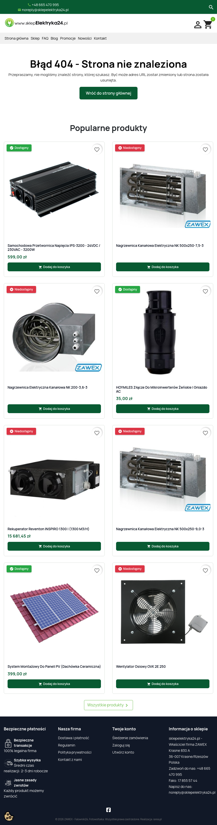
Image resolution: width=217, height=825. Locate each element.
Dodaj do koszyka (54, 266)
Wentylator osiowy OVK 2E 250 (141, 666)
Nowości (85, 38)
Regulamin (66, 745)
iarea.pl (157, 819)
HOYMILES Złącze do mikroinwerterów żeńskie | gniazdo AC (161, 389)
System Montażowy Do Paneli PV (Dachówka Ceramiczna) (54, 666)
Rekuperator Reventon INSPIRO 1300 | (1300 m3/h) (48, 529)
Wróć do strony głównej (108, 93)
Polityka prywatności (75, 752)
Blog (54, 38)
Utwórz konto (123, 752)
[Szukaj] (210, 7)
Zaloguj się (121, 745)
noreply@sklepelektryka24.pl (192, 792)
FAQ (45, 38)
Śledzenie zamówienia (130, 737)
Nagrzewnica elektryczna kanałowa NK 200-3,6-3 (47, 387)
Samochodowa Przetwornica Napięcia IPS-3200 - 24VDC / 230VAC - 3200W (54, 248)
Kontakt (100, 38)
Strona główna (16, 38)
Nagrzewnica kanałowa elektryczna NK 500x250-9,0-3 (160, 529)
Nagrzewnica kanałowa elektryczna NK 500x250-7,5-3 (160, 246)
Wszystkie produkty (108, 705)
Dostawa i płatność (73, 737)
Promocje (68, 38)
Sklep (35, 38)
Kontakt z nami (70, 759)
